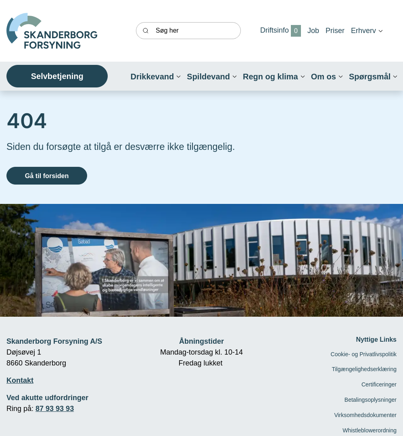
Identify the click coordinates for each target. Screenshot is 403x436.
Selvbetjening (57, 76)
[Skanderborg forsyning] (51, 31)
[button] (363, 30)
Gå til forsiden (47, 175)
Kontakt (19, 380)
